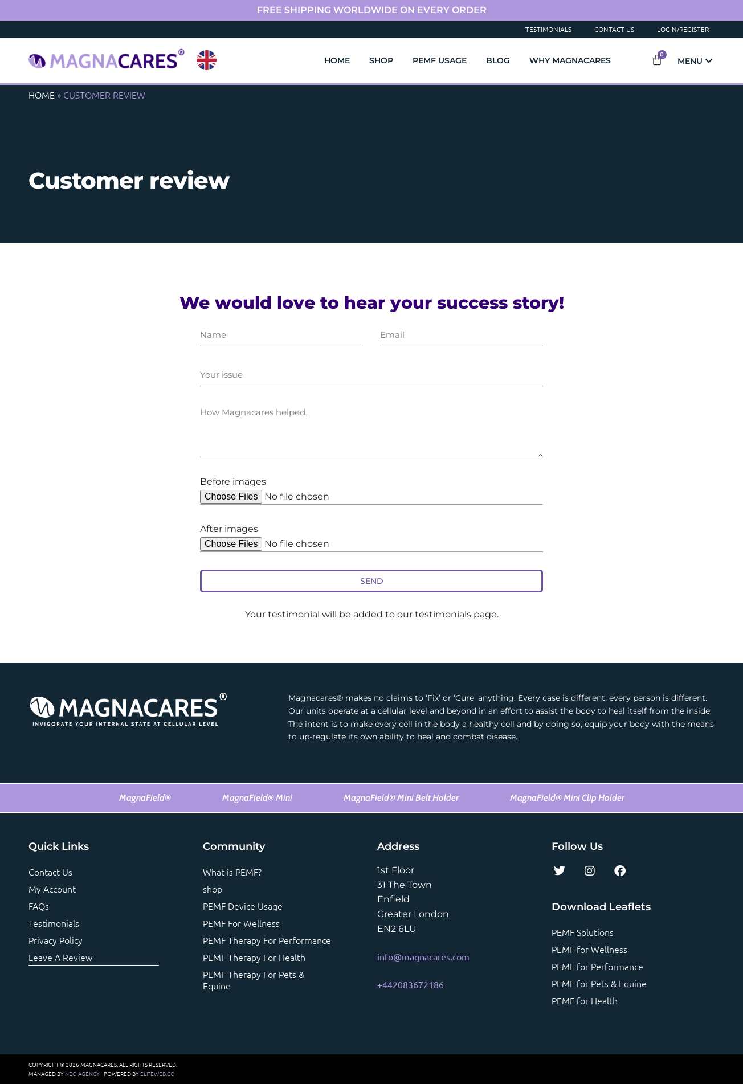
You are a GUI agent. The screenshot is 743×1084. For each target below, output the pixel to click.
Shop (381, 60)
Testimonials (548, 29)
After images (229, 528)
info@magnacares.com (423, 956)
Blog (498, 60)
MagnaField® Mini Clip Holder (567, 797)
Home (337, 60)
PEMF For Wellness (241, 923)
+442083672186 (410, 984)
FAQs (38, 905)
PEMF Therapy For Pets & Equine (253, 980)
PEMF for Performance (597, 966)
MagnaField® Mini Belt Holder (401, 797)
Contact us (50, 871)
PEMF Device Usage (243, 905)
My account (52, 888)
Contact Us (614, 29)
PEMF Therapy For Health (254, 957)
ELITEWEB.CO (157, 1073)
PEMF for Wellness (589, 949)
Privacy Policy (55, 940)
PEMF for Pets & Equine (599, 983)
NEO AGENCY (82, 1073)
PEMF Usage (440, 60)
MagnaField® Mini (257, 797)
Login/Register (683, 29)
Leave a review (60, 957)
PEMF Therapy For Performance (267, 940)
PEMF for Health (585, 1000)
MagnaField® (145, 797)
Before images (233, 481)
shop (212, 888)
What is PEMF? (232, 871)
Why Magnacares (570, 60)
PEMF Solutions (583, 932)
